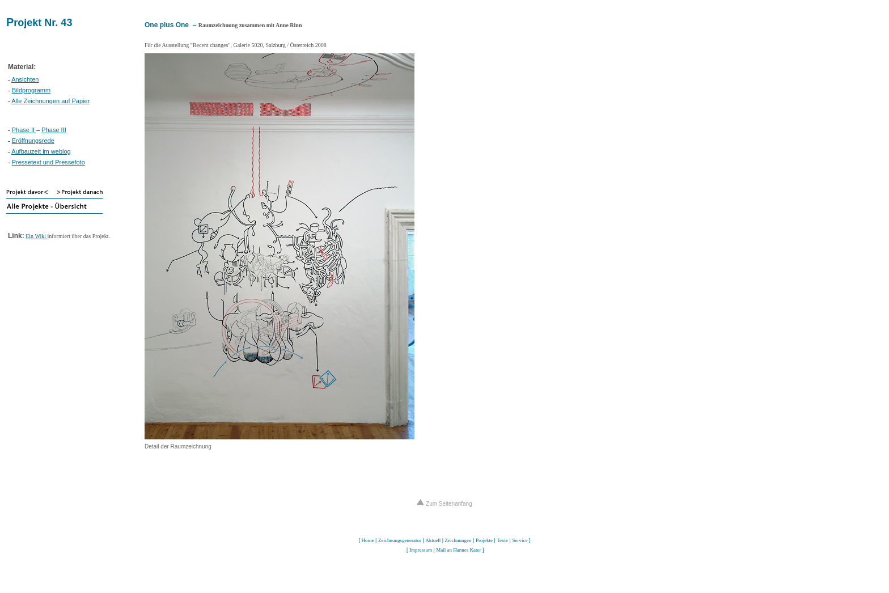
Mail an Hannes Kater (458, 550)
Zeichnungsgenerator (399, 540)
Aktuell (433, 540)
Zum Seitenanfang (444, 504)
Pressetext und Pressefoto (48, 162)
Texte (502, 540)
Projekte (484, 540)
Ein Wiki (36, 236)
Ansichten (25, 79)
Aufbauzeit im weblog (41, 151)
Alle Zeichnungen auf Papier (50, 101)
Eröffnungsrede (33, 140)
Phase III (53, 129)
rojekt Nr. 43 (43, 22)
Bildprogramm (31, 90)
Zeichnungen (458, 540)
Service (519, 540)
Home (368, 540)
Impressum (420, 550)
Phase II (24, 129)
